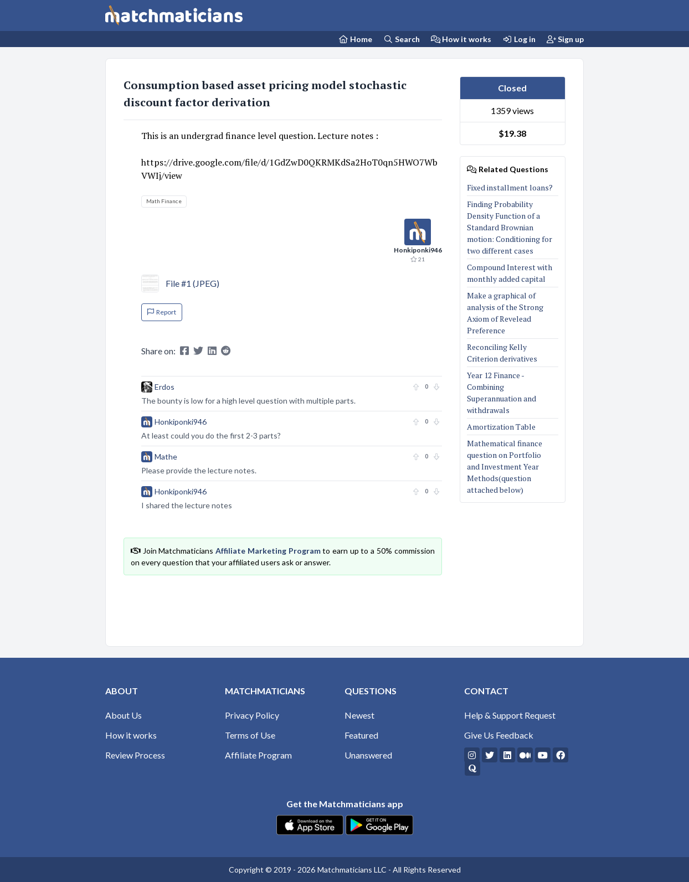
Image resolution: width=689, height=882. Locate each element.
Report (161, 312)
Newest (359, 715)
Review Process (135, 755)
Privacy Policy (252, 715)
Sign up (565, 39)
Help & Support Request (510, 715)
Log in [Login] (519, 39)
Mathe (166, 456)
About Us (123, 715)
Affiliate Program (258, 755)
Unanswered (368, 755)
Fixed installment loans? (510, 187)
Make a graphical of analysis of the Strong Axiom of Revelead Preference (505, 313)
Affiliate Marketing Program (267, 550)
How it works (461, 39)
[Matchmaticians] (174, 15)
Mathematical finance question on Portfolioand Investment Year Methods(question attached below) (504, 466)
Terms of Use (250, 735)
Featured (361, 735)
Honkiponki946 (181, 421)
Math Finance (164, 201)
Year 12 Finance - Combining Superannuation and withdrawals (501, 392)
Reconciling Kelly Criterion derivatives (502, 353)
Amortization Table (501, 426)
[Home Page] (356, 39)
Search (401, 39)
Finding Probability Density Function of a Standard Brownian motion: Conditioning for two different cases (509, 227)
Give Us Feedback (498, 735)
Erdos (164, 386)
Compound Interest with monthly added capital (509, 273)
